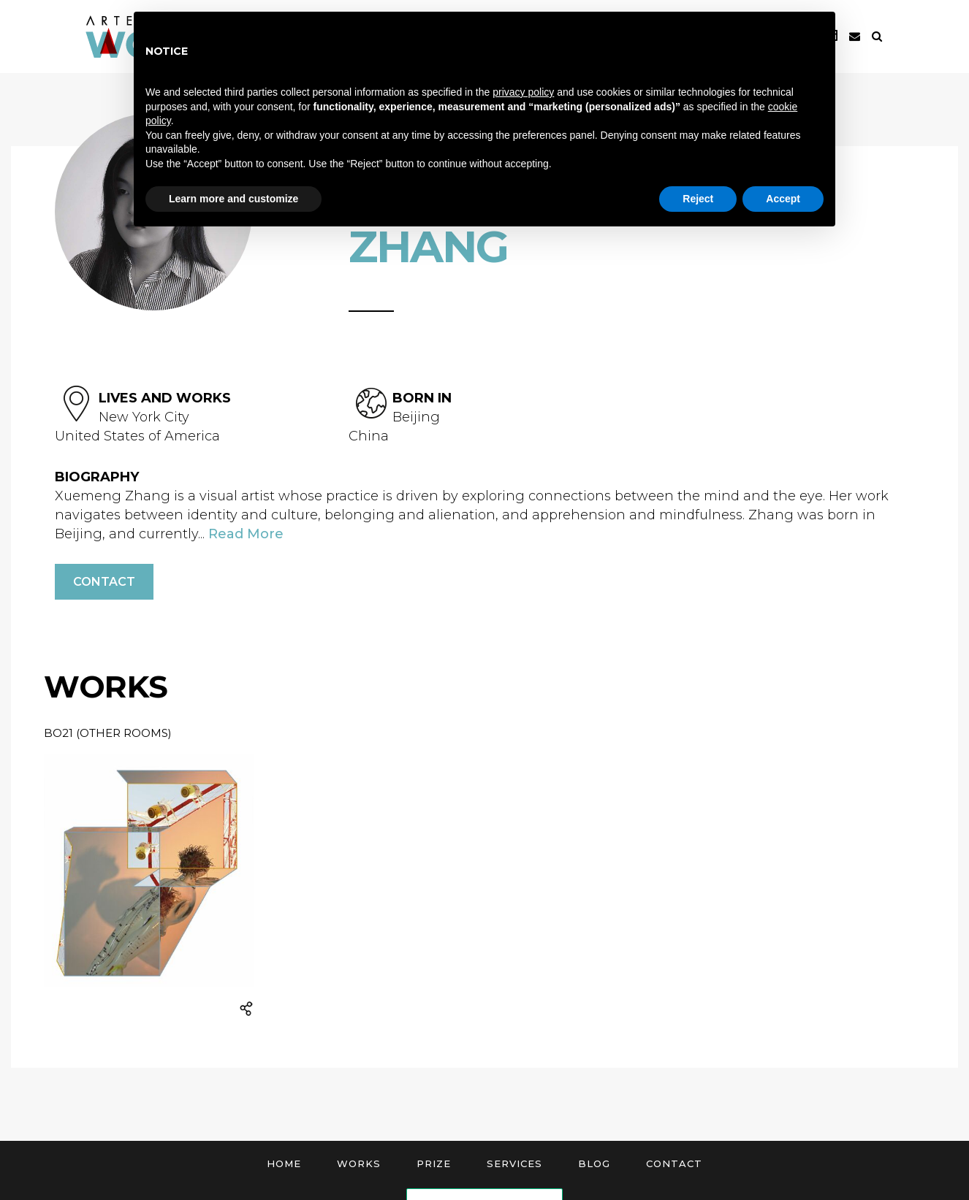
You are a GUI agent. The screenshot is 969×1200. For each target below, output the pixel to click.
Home (284, 1163)
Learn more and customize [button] (233, 199)
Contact (104, 582)
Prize (434, 1163)
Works (359, 1163)
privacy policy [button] (523, 92)
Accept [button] (783, 199)
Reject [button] (698, 199)
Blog (594, 1163)
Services (514, 1163)
